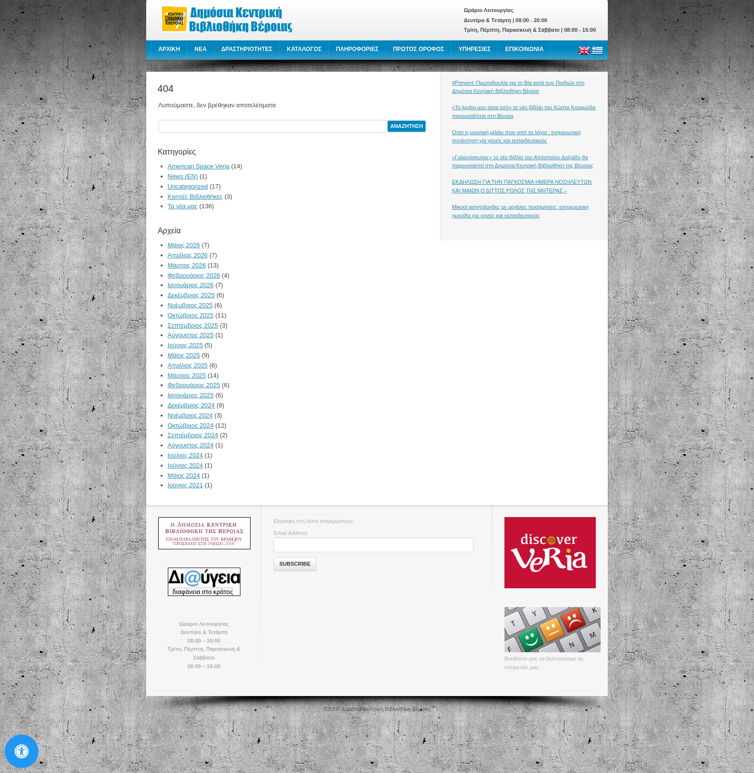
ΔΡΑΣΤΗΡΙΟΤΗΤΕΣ (247, 49)
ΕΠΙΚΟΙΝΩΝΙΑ (524, 49)
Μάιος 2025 (184, 355)
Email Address (290, 533)
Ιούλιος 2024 (185, 455)
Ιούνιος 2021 (185, 485)
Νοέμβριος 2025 (190, 305)
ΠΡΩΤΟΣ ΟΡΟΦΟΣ (418, 49)
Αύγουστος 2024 (191, 445)
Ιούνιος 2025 (185, 345)
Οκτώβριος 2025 (191, 315)
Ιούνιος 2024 (185, 465)
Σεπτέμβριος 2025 (193, 325)
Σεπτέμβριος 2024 (193, 435)
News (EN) (183, 176)
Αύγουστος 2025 (191, 335)
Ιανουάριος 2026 (191, 285)
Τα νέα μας (183, 206)
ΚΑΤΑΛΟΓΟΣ (304, 49)
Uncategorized (188, 186)
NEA (200, 49)
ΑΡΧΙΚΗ (169, 49)
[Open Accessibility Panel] (21, 751)
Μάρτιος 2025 (187, 375)
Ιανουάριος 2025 (191, 395)
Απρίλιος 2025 (188, 365)
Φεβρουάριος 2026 (194, 275)
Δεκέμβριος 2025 (191, 295)
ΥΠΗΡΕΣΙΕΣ (474, 49)
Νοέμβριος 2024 (190, 415)
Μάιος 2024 (184, 475)
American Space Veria (199, 166)
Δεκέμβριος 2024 (191, 405)
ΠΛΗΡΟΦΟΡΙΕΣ (357, 49)
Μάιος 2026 (184, 245)
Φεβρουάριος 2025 (194, 385)
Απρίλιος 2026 (188, 255)
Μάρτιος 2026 (187, 265)
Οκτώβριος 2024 (191, 425)
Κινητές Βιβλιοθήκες (195, 196)
